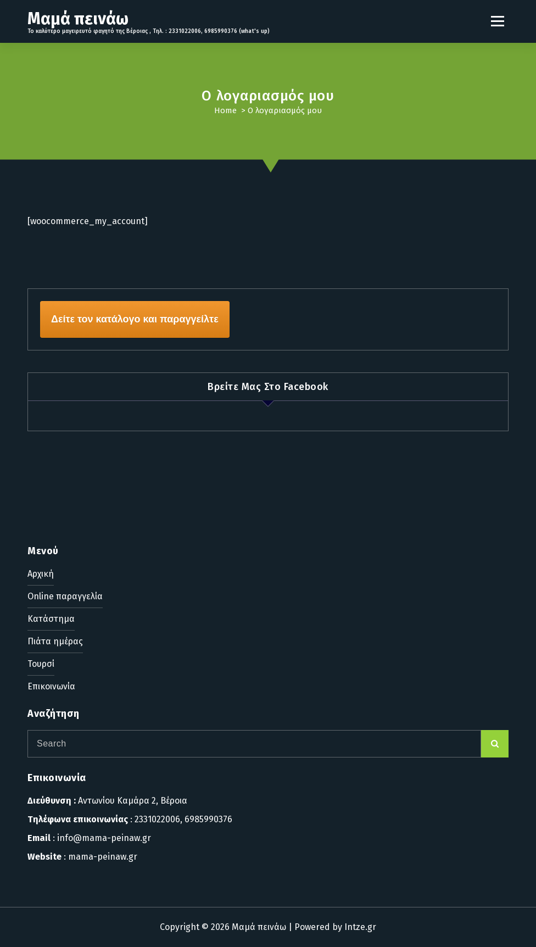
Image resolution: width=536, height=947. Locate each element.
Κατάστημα (51, 619)
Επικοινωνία (51, 686)
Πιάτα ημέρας (55, 641)
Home (225, 110)
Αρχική (40, 574)
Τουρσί (40, 664)
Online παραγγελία (65, 596)
